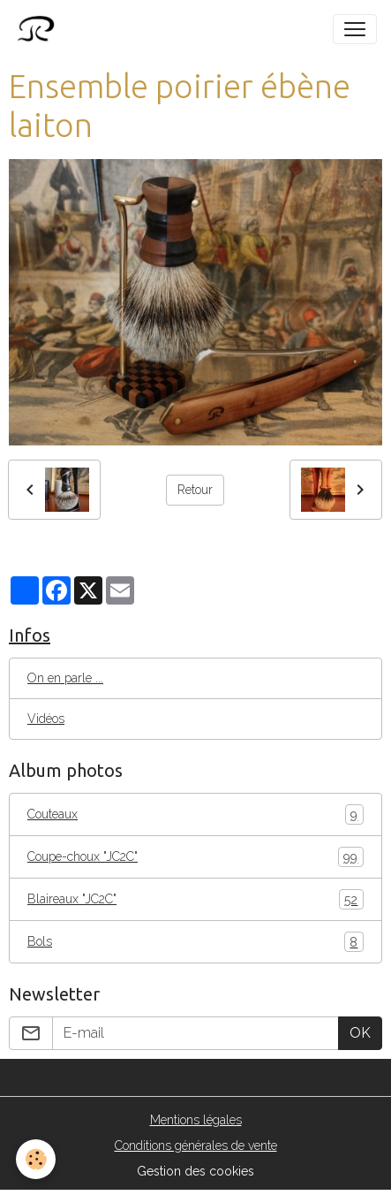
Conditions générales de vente (196, 1145)
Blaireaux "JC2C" (195, 899)
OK (360, 1032)
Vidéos (45, 719)
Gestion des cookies (195, 1171)
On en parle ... (65, 678)
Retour (195, 490)
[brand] (39, 29)
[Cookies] (36, 1159)
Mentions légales (196, 1120)
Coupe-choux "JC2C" (195, 857)
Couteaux (195, 814)
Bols (195, 942)
